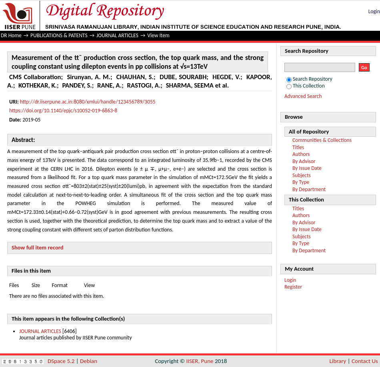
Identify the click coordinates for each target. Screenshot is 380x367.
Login (374, 11)
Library (338, 361)
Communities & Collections (322, 140)
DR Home (11, 35)
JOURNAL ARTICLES (117, 35)
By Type (300, 182)
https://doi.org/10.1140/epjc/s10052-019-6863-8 (63, 110)
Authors (301, 154)
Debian (88, 361)
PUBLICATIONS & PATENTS (59, 35)
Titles (298, 147)
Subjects (301, 175)
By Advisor (304, 161)
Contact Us (365, 361)
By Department (309, 189)
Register (293, 286)
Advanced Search (303, 96)
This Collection (305, 85)
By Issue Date (307, 168)
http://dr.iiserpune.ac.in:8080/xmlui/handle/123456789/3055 (88, 101)
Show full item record (38, 247)
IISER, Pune (199, 361)
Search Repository (309, 79)
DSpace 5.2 (62, 361)
